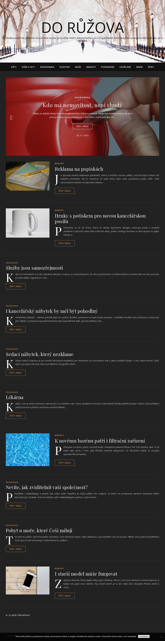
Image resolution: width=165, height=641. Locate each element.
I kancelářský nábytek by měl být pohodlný (52, 311)
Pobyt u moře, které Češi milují (39, 530)
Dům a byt (28, 66)
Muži (78, 66)
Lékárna (15, 397)
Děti (14, 66)
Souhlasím (143, 636)
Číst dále (83, 126)
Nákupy (91, 66)
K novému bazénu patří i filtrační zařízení (100, 440)
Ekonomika (47, 66)
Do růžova (82, 27)
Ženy (151, 66)
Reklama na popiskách (79, 169)
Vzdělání (125, 66)
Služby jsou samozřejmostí (34, 268)
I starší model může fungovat (86, 573)
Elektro (65, 66)
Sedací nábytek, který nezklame (39, 354)
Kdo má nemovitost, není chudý (82, 104)
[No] (161, 636)
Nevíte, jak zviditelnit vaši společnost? (47, 487)
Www (139, 66)
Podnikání (107, 66)
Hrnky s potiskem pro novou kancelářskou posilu (100, 218)
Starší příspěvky (18, 615)
